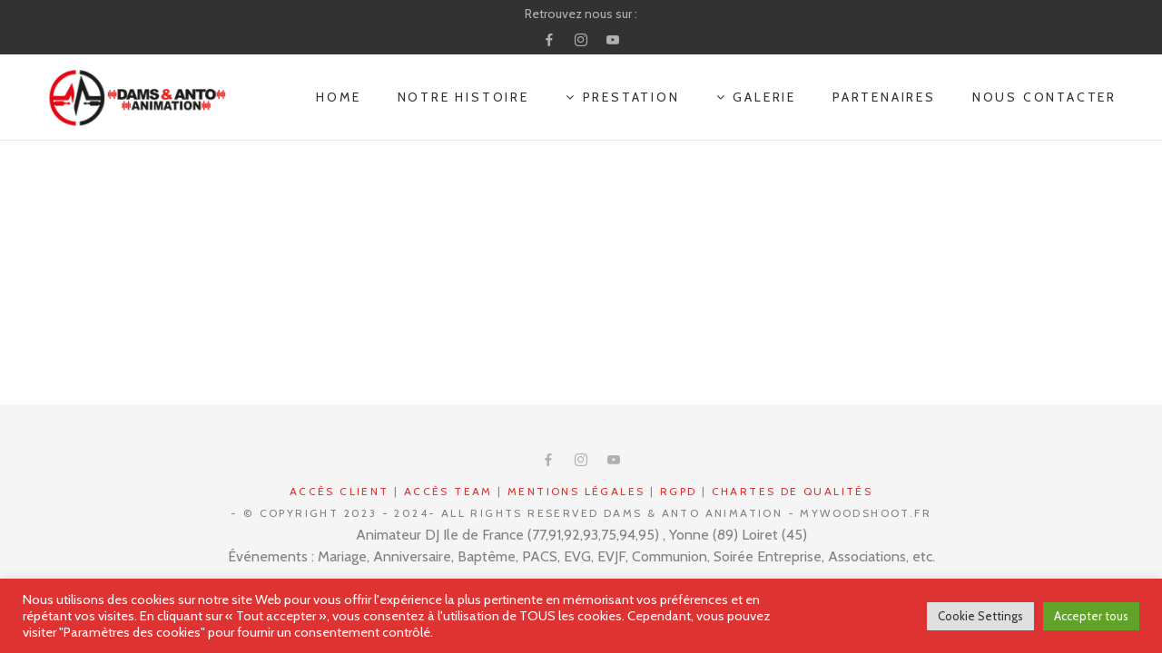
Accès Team (448, 491)
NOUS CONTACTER (1044, 97)
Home (338, 97)
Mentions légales (576, 491)
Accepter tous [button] (1091, 616)
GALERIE (756, 97)
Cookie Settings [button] (980, 616)
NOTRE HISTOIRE (463, 97)
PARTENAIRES (884, 97)
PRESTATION (623, 97)
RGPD (678, 491)
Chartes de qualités (792, 491)
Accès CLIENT (339, 491)
